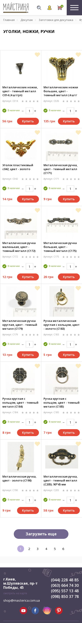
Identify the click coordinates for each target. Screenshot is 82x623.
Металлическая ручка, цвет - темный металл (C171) (61, 169)
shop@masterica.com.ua (21, 600)
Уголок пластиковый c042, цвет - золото (17, 167)
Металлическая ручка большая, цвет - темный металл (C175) (60, 247)
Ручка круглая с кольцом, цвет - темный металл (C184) (20, 402)
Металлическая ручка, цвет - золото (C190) (19, 478)
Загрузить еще (41, 533)
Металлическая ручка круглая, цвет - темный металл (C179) (19, 325)
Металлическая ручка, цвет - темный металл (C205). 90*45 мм (61, 480)
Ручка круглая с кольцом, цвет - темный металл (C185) (62, 402)
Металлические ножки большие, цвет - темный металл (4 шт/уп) (61, 91)
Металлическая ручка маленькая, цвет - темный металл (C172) (19, 247)
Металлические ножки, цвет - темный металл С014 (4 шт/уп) (20, 91)
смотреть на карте (15, 593)
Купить (28, 121)
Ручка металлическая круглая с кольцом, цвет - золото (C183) (62, 325)
